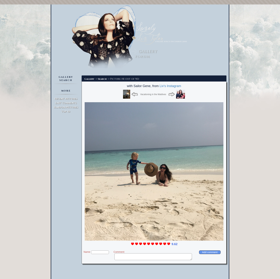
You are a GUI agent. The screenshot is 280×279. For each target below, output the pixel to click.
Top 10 (65, 111)
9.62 (175, 244)
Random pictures (66, 107)
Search (102, 79)
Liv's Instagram (170, 86)
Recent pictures (65, 98)
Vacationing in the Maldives (153, 94)
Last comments (66, 103)
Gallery (89, 79)
